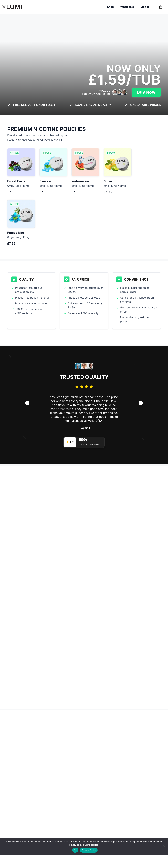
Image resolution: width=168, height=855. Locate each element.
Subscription (25, 614)
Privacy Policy (89, 850)
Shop (110, 6)
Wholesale (127, 6)
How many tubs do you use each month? (35, 556)
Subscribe (44, 651)
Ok (75, 850)
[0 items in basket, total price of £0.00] (160, 6)
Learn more (18, 494)
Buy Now (146, 92)
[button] (27, 354)
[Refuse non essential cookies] (164, 846)
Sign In (144, 6)
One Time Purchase (63, 614)
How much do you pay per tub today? (33, 538)
